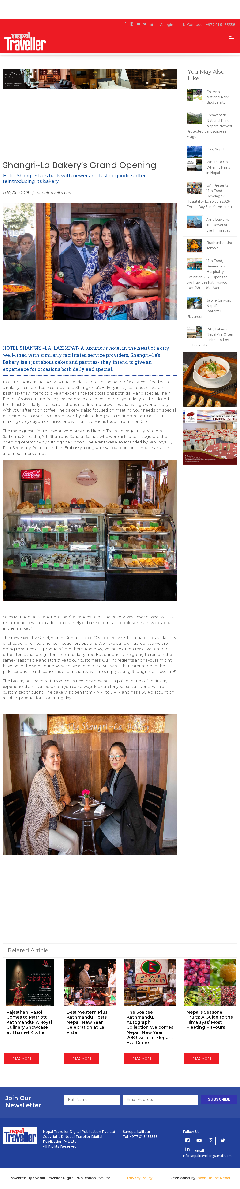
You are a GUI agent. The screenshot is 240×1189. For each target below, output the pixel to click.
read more (21, 1058)
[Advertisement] (90, 123)
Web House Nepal (214, 1178)
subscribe (219, 1099)
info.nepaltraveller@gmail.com (207, 1156)
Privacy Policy (140, 1178)
